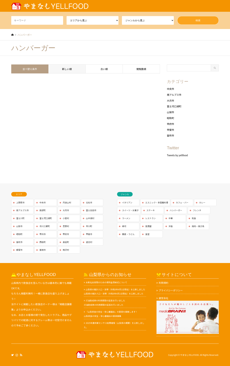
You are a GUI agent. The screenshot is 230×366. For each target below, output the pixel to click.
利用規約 (163, 282)
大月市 (170, 100)
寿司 (124, 226)
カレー (202, 202)
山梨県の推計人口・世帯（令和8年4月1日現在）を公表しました (115, 289)
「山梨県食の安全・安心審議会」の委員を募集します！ (112, 311)
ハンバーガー (176, 210)
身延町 (66, 242)
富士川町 (20, 218)
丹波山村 (67, 202)
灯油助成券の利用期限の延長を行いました (105, 300)
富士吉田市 (91, 210)
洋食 (171, 226)
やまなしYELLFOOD (189, 354)
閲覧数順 (141, 69)
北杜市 (89, 202)
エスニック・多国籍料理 (156, 202)
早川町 (89, 226)
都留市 (19, 249)
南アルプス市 (174, 94)
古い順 (104, 69)
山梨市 (170, 112)
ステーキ (150, 210)
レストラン (150, 218)
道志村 (89, 242)
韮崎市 (42, 249)
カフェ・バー (182, 202)
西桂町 (42, 242)
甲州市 (42, 234)
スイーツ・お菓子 (130, 210)
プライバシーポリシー (171, 290)
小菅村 (66, 218)
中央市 (170, 89)
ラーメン (126, 218)
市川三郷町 (44, 226)
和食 (194, 218)
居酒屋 (148, 226)
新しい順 (67, 69)
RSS (21, 355)
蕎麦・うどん (128, 234)
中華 (171, 218)
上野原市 (20, 202)
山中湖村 (90, 218)
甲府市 (170, 124)
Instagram (17, 355)
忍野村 (66, 226)
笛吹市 (170, 135)
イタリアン (127, 202)
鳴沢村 (66, 249)
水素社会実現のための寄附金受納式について (106, 282)
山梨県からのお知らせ (110, 274)
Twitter (12, 355)
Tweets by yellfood (177, 155)
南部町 (42, 210)
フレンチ (197, 210)
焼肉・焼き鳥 (198, 226)
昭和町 (170, 118)
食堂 (147, 234)
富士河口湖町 (174, 106)
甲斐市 (170, 130)
